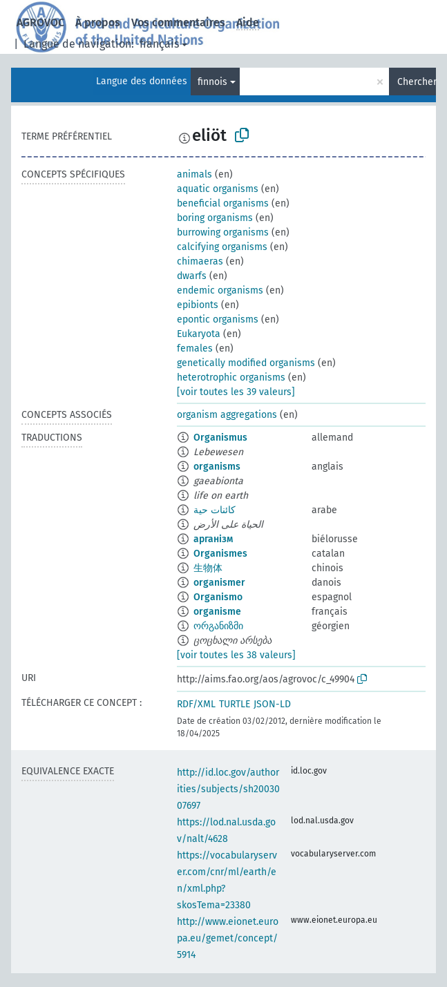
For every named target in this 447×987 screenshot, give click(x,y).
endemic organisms (220, 290)
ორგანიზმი (218, 626)
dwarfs (192, 276)
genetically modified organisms (246, 363)
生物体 (207, 568)
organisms (216, 466)
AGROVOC (40, 22)
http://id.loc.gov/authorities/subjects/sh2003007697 (228, 789)
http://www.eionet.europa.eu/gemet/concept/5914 (227, 938)
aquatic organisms (217, 189)
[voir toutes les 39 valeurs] (236, 392)
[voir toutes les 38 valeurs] (236, 655)
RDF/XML (196, 704)
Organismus (220, 437)
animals (194, 174)
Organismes (220, 553)
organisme (217, 611)
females (195, 348)
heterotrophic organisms (231, 377)
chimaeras (200, 261)
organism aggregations (227, 415)
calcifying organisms (222, 247)
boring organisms (215, 218)
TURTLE (234, 704)
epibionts (197, 305)
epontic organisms (217, 319)
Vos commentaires (178, 22)
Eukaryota (198, 334)
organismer (219, 582)
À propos (97, 22)
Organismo (217, 597)
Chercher (416, 82)
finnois (212, 82)
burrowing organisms (223, 232)
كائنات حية (214, 510)
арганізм (213, 539)
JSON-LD (272, 704)
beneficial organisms (223, 203)
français (159, 43)
